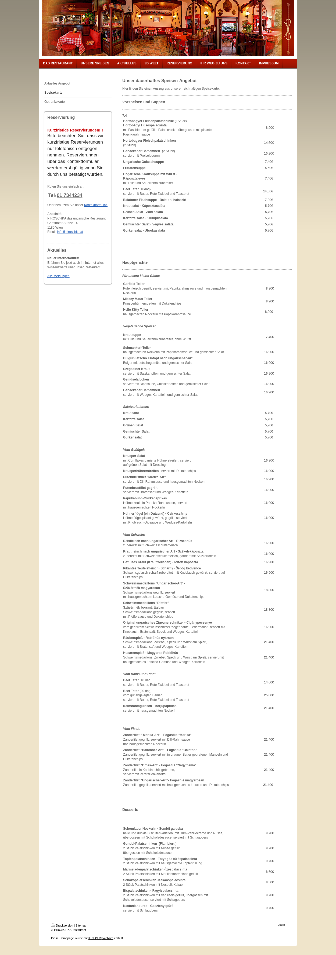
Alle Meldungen (58, 276)
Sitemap (81, 925)
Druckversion (62, 925)
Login (281, 924)
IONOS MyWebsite (100, 938)
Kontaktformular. (96, 205)
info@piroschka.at (70, 232)
